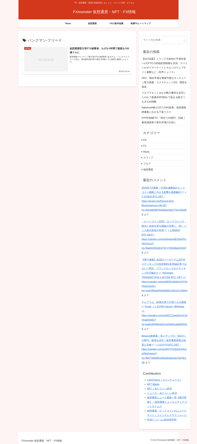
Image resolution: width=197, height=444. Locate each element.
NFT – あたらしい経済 (159, 388)
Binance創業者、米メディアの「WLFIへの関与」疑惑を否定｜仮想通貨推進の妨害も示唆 (164, 340)
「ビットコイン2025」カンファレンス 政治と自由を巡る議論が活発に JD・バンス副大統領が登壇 (164, 226)
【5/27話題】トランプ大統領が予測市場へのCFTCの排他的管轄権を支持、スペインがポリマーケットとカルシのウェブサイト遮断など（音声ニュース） (165, 65)
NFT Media (153, 384)
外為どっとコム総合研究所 (162, 419)
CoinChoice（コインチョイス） (164, 380)
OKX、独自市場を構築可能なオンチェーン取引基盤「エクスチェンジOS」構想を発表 (164, 82)
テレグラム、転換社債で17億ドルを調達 (164, 302)
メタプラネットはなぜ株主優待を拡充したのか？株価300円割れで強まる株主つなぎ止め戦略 (164, 97)
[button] (184, 40)
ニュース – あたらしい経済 (162, 393)
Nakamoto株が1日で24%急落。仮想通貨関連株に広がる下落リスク (164, 109)
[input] (165, 40)
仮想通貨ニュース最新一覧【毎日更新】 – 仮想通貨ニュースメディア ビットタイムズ (167, 402)
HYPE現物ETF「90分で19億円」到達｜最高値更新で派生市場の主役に (164, 120)
